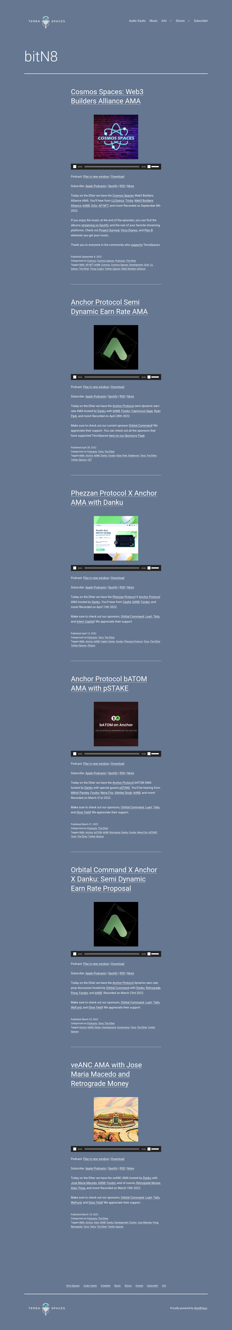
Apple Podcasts (95, 186)
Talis (156, 616)
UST (90, 459)
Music (154, 21)
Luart (148, 616)
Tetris (93, 1226)
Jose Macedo (144, 1222)
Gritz (94, 205)
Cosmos (91, 260)
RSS (122, 186)
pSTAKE (124, 787)
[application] (116, 167)
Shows (180, 21)
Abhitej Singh (123, 793)
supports (137, 245)
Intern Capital (85, 621)
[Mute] (149, 166)
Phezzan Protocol (124, 597)
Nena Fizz (106, 793)
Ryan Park (122, 455)
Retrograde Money (148, 1183)
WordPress (200, 1308)
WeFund (76, 1007)
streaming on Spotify (94, 225)
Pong (74, 993)
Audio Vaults (137, 21)
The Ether (131, 260)
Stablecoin (133, 455)
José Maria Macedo (84, 1183)
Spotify (112, 186)
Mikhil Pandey (80, 793)
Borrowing (115, 832)
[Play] (74, 166)
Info (164, 21)
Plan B (148, 230)
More (130, 186)
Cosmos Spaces (123, 195)
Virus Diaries (129, 230)
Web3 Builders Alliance (133, 268)
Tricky (129, 200)
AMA (81, 264)
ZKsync (91, 645)
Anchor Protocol (123, 406)
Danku (102, 411)
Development (136, 264)
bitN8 (86, 205)
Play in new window (96, 176)
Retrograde (153, 988)
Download (117, 176)
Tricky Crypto (97, 268)
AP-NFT (103, 205)
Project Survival (109, 230)
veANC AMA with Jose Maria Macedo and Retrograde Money (106, 1074)
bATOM (98, 832)
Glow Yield (83, 812)
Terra (101, 451)
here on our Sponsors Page (127, 435)
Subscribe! (201, 21)
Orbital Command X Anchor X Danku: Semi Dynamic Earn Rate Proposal (114, 879)
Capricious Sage (142, 411)
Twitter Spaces (112, 268)
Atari (74, 1188)
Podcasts (120, 260)
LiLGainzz (117, 200)
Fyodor (125, 411)
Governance (123, 1027)
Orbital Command (140, 425)
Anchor (89, 455)
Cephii (127, 602)
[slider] (111, 166)
